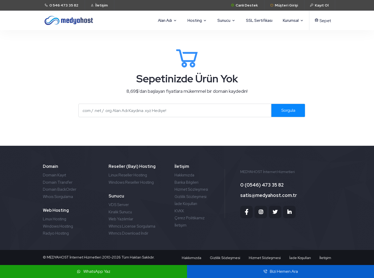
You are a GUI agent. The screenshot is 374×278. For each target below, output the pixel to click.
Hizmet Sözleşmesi (191, 189)
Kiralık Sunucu (120, 212)
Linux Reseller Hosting (128, 175)
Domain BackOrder (59, 189)
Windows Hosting (58, 226)
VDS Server (119, 204)
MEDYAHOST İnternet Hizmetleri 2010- (79, 257)
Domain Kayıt (54, 175)
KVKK (179, 211)
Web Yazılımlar (121, 219)
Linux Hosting (54, 219)
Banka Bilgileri (186, 182)
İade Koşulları (186, 203)
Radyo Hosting (56, 233)
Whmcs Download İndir (128, 233)
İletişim (180, 225)
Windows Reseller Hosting (131, 182)
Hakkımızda (184, 175)
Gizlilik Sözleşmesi (190, 196)
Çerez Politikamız (190, 218)
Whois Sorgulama (58, 196)
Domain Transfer (57, 182)
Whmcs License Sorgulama (132, 226)
